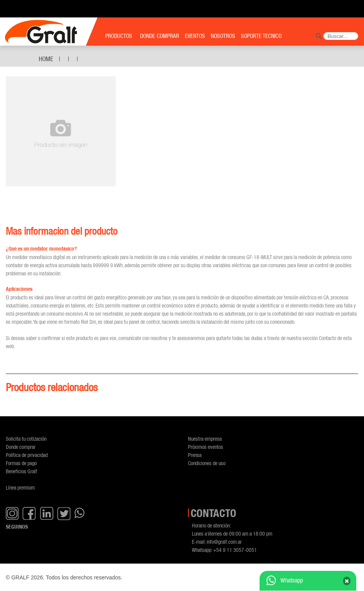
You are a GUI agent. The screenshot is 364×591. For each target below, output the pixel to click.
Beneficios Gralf (21, 471)
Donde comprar (21, 446)
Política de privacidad (27, 455)
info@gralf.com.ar (224, 541)
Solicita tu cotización (26, 438)
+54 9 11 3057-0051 (235, 549)
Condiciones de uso (207, 463)
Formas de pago (21, 463)
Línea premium (20, 487)
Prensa (195, 455)
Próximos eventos (205, 446)
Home (46, 59)
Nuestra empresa (205, 438)
